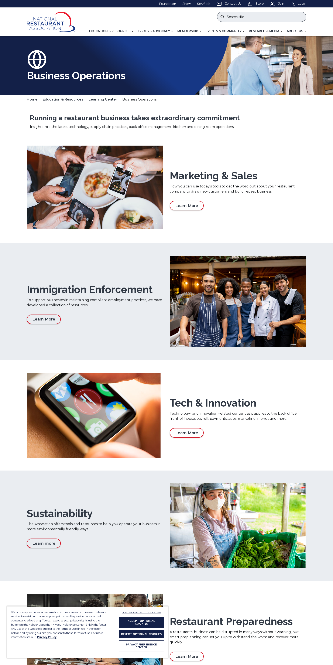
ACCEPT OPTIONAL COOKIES (141, 622)
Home (32, 99)
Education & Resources (63, 99)
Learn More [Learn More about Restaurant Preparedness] (186, 552)
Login (298, 4)
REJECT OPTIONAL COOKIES (141, 634)
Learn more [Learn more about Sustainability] (43, 477)
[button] (111, 31)
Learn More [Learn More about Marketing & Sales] (186, 205)
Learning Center (103, 99)
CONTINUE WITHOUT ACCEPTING (141, 612)
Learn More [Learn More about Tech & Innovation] (186, 386)
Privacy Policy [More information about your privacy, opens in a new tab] (46, 637)
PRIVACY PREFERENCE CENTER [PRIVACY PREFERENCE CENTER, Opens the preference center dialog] (141, 646)
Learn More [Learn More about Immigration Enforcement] (43, 296)
